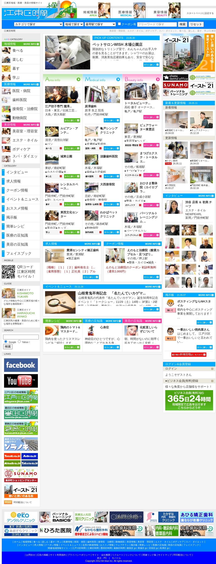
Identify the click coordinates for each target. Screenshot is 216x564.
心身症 (104, 327)
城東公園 (66, 156)
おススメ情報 (17, 208)
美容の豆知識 (17, 244)
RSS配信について (23, 502)
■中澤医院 (170, 185)
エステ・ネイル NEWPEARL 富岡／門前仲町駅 (198, 209)
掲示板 (11, 217)
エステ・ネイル (25, 140)
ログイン (171, 368)
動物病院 (19, 118)
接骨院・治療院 (25, 109)
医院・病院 (21, 91)
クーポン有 (127, 24)
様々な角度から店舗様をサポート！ (188, 386)
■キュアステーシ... (199, 130)
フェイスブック (19, 253)
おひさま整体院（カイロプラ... (148, 187)
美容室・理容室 (25, 131)
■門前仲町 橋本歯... (200, 185)
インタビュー (17, 172)
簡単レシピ (15, 226)
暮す (16, 68)
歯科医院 (19, 100)
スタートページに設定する (200, 13)
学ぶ (16, 77)
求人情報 (13, 181)
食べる (17, 50)
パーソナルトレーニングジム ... (148, 217)
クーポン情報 (17, 190)
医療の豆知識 (17, 235)
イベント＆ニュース (22, 199)
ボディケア (21, 149)
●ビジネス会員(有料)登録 (181, 380)
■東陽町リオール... (174, 130)
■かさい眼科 (171, 160)
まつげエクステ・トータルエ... (148, 157)
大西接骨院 (107, 184)
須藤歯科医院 (109, 156)
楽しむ (17, 59)
